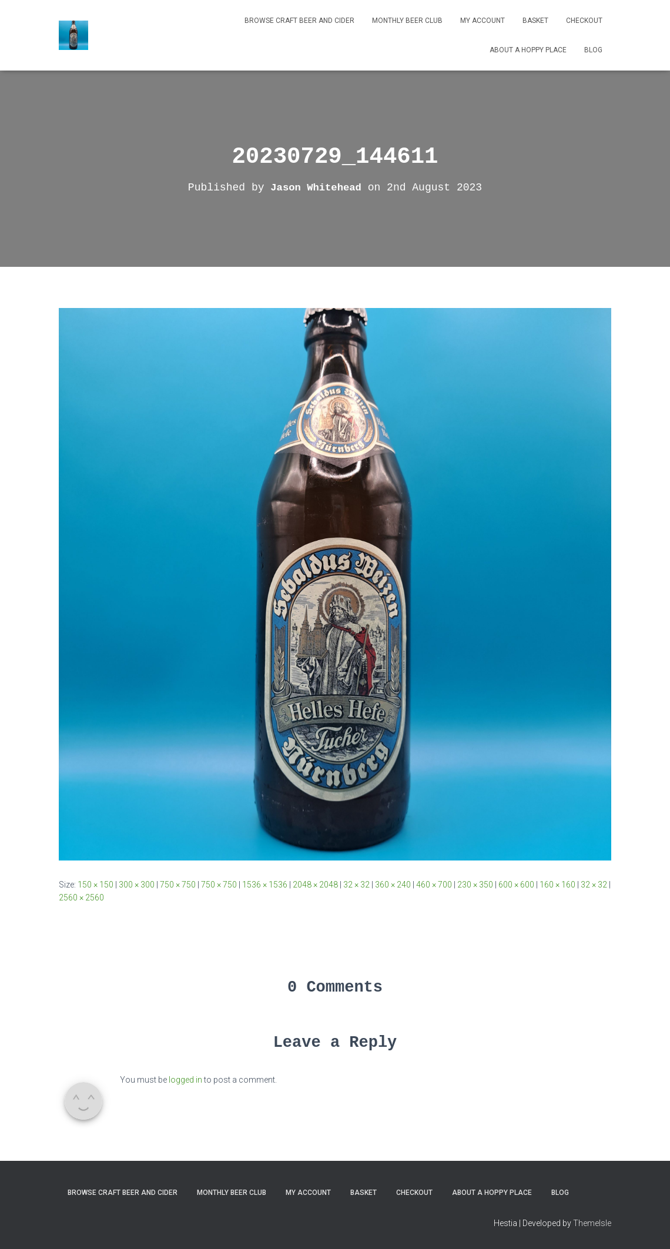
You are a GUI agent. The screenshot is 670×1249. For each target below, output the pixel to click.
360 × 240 (393, 884)
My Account (482, 20)
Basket (535, 20)
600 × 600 (516, 884)
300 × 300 (137, 884)
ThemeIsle (592, 1223)
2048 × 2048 (315, 884)
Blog (593, 50)
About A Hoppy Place (528, 50)
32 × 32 (356, 884)
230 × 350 (475, 884)
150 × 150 (95, 884)
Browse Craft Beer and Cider (299, 20)
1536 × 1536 (264, 884)
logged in (185, 1079)
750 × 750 (178, 884)
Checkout (584, 20)
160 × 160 (557, 884)
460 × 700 (434, 884)
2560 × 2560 (81, 897)
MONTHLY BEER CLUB (407, 20)
